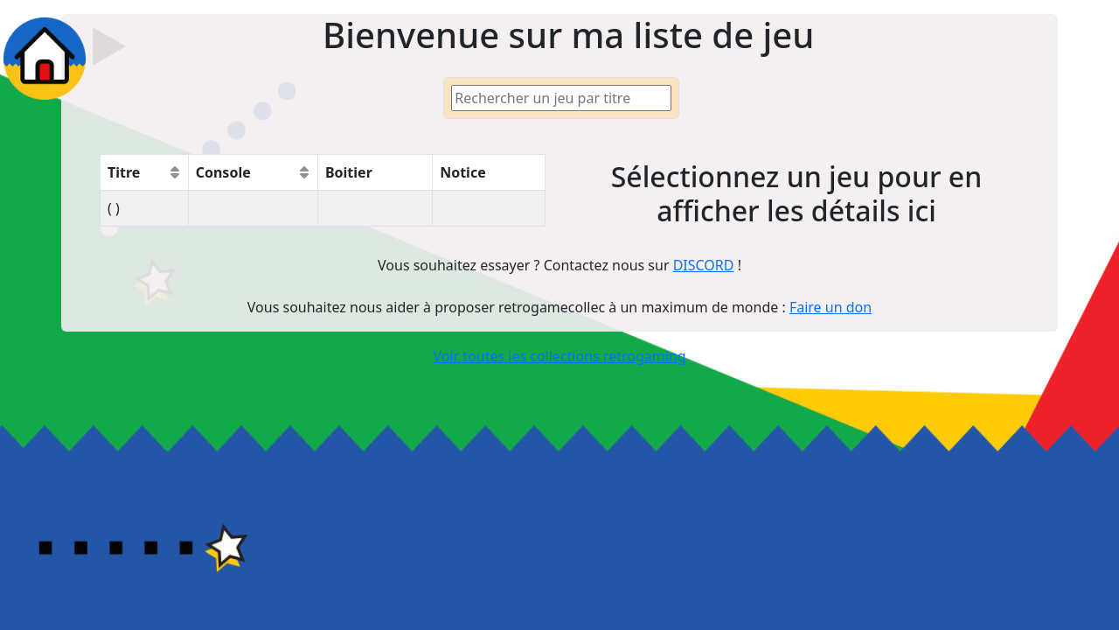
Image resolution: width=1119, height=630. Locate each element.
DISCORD (703, 265)
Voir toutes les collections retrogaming (559, 356)
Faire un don (830, 307)
